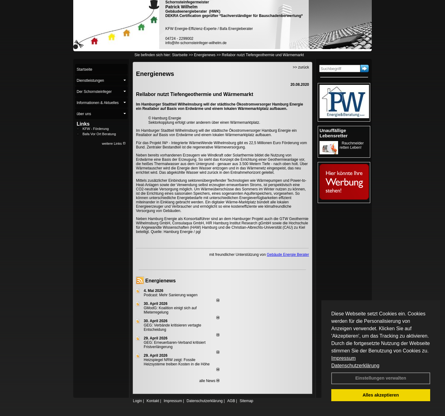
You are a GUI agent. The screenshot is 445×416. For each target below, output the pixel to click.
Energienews (160, 280)
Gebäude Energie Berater (288, 254)
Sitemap (246, 401)
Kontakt (152, 401)
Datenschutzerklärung (355, 365)
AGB (231, 401)
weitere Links (114, 143)
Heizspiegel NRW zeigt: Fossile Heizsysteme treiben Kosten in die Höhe (177, 362)
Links (83, 124)
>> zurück (301, 67)
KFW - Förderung (96, 129)
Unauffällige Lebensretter (334, 133)
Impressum (343, 358)
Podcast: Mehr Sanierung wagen (170, 295)
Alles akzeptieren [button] (380, 395)
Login (137, 401)
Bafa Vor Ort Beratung (99, 134)
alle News (209, 381)
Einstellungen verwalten (380, 378)
